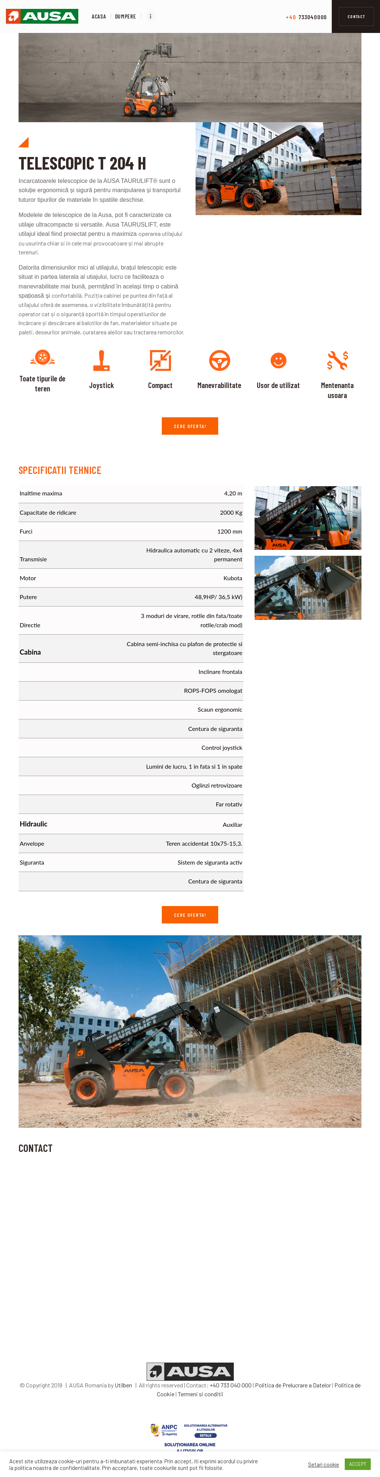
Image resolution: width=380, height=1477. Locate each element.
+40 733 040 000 (231, 1394)
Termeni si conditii (200, 1403)
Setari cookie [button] (323, 1464)
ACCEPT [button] (357, 1464)
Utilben (123, 1394)
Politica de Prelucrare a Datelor (293, 1394)
